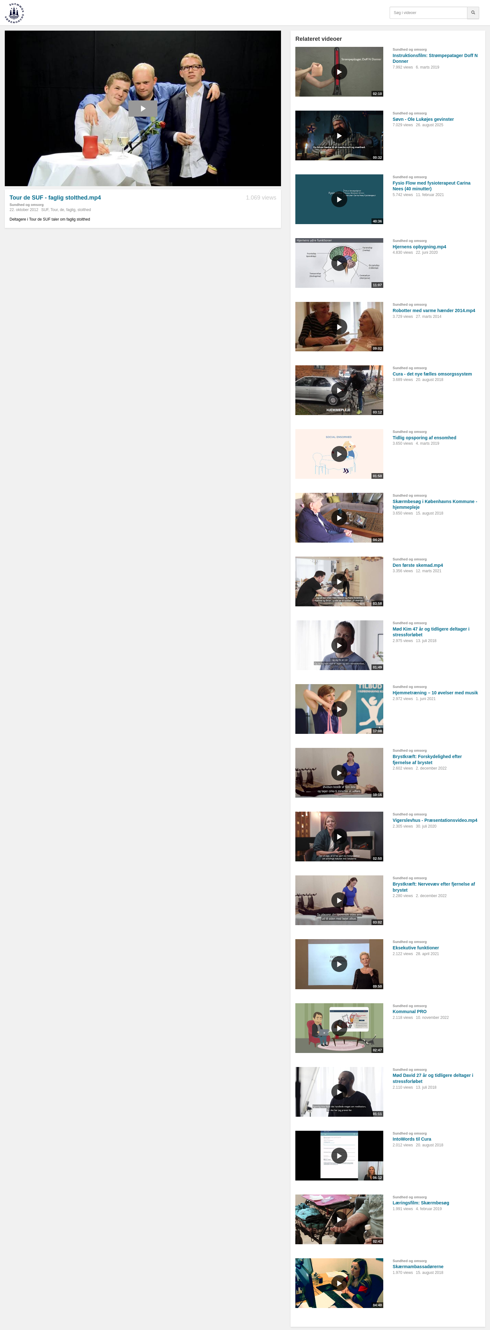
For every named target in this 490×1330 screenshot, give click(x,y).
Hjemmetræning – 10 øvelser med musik (435, 692)
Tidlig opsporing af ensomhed (425, 437)
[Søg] (473, 13)
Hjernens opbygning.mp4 (419, 246)
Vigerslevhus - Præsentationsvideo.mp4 (435, 820)
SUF (44, 210)
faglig (71, 210)
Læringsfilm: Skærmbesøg (421, 1202)
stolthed (84, 210)
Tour (54, 210)
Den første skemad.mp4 (418, 565)
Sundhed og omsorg (27, 205)
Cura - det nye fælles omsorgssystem (432, 373)
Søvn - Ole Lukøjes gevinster (423, 119)
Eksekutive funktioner (416, 947)
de (62, 210)
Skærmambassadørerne (418, 1266)
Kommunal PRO (410, 1011)
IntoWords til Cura (412, 1139)
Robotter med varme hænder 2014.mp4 (434, 310)
